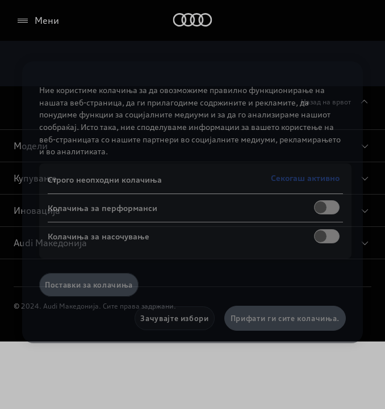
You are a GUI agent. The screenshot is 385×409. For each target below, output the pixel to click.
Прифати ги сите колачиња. (285, 318)
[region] (192, 202)
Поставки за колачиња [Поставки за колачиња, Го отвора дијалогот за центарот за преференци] (89, 284)
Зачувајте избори (174, 318)
